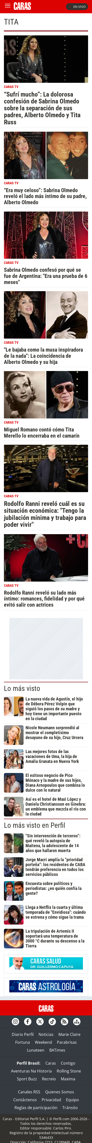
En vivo (77, 6)
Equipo (72, 1099)
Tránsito (70, 1107)
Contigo (68, 1063)
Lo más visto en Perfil (34, 825)
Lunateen (35, 1050)
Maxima (68, 1079)
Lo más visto (22, 688)
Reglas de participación (35, 1107)
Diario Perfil (23, 1034)
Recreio (49, 1079)
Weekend (43, 1042)
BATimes (57, 1050)
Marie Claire (69, 1034)
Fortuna (22, 1042)
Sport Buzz (27, 1079)
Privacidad (51, 1099)
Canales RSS (29, 1092)
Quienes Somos (59, 1092)
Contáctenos (25, 1099)
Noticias (46, 1034)
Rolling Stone (69, 1071)
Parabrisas (67, 1042)
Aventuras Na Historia (31, 1071)
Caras (50, 1063)
